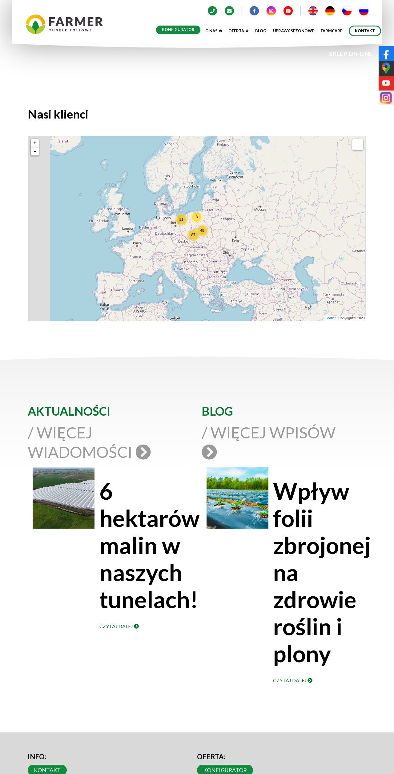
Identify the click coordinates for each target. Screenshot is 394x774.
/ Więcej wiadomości (89, 442)
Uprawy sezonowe (293, 30)
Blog (260, 30)
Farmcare (331, 30)
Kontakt (365, 30)
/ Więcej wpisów (269, 441)
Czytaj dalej (119, 626)
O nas (213, 30)
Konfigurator (178, 29)
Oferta (238, 30)
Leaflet (330, 318)
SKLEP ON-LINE (350, 53)
